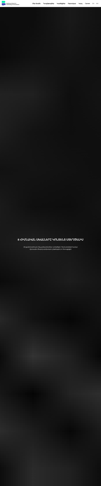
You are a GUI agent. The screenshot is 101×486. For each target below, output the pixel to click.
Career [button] (87, 3)
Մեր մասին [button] (36, 3)
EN (93, 3)
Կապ (80, 3)
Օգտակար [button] (72, 3)
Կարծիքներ (61, 3)
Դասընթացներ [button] (48, 3)
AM (97, 3)
